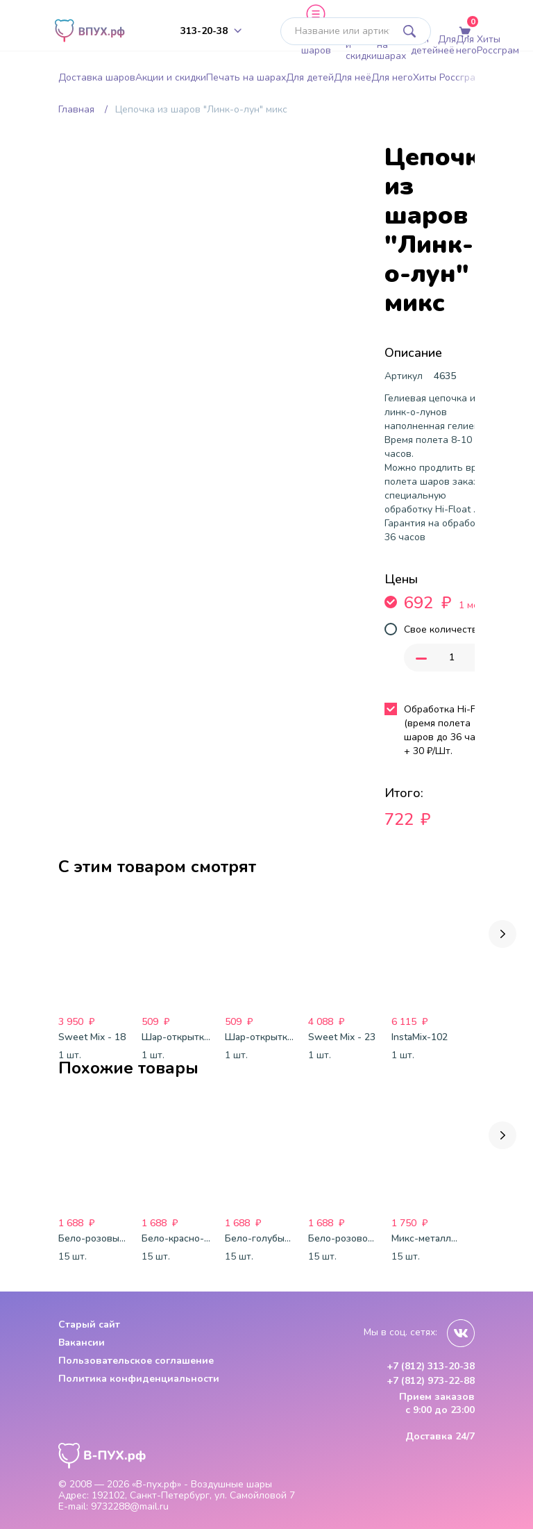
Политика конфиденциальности (138, 1378)
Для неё (447, 45)
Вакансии (81, 1342)
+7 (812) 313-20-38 (431, 1366)
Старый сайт (89, 1324)
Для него (466, 45)
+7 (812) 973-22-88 (431, 1381)
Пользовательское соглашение (136, 1360)
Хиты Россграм (498, 45)
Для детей (424, 45)
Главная (76, 109)
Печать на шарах (394, 44)
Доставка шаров (323, 45)
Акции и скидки (361, 44)
